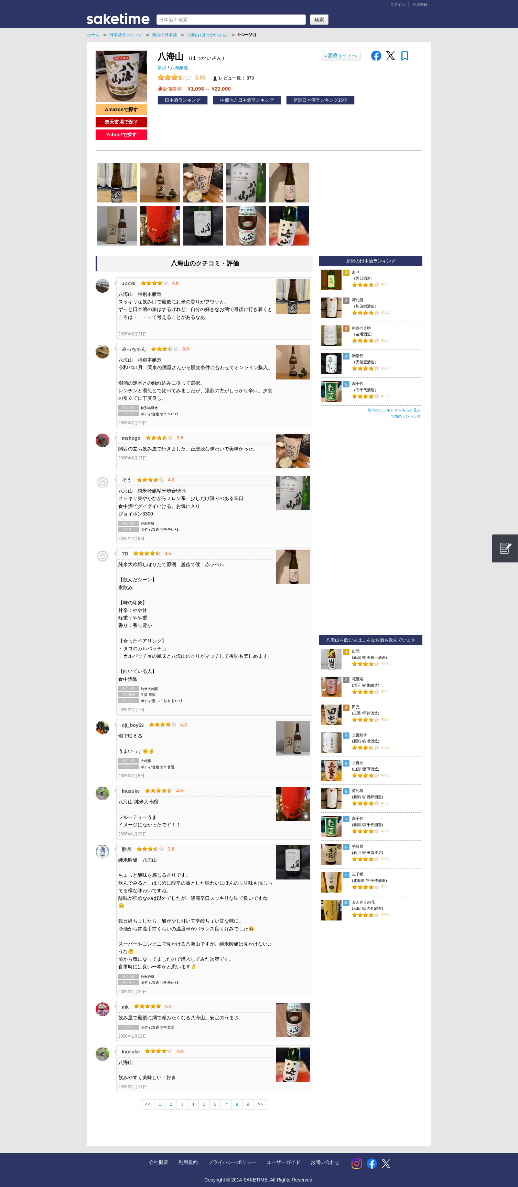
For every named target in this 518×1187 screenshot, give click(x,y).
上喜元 (357, 763)
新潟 (163, 67)
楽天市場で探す (121, 122)
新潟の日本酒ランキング (371, 261)
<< (147, 1104)
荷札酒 (357, 300)
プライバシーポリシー (232, 1162)
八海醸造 (179, 67)
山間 (355, 651)
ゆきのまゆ (361, 328)
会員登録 (420, 4)
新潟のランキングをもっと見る (394, 410)
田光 (355, 707)
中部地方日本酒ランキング (247, 100)
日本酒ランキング (183, 100)
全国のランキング (405, 416)
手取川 (357, 846)
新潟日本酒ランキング (315, 100)
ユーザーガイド (283, 1162)
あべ (355, 272)
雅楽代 (357, 356)
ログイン (397, 4)
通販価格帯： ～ (194, 89)
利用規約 (188, 1162)
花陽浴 (357, 679)
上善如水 (359, 735)
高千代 (357, 384)
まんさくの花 (363, 902)
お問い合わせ (325, 1162)
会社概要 (158, 1162)
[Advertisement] (370, 530)
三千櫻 (357, 874)
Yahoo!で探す (121, 134)
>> (260, 1104)
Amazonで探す (121, 109)
